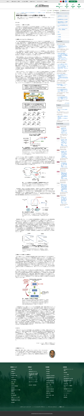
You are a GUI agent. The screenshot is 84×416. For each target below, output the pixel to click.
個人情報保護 (13, 395)
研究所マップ (13, 377)
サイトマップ (39, 1)
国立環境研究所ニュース (33, 12)
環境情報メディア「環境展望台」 (15, 390)
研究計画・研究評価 (32, 385)
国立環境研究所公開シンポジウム (68, 381)
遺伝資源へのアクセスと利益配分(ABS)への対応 (15, 399)
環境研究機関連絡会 (50, 380)
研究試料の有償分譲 (50, 389)
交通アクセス (32, 1)
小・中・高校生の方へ (68, 391)
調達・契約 (13, 381)
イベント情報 (66, 374)
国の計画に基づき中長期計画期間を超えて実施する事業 (33, 374)
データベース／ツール (33, 379)
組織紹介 (13, 371)
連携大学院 (48, 393)
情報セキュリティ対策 (15, 397)
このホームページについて (25, 406)
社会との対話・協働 (50, 395)
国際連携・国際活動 (50, 391)
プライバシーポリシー (52, 406)
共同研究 (48, 373)
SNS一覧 (65, 395)
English (45, 1)
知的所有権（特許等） (50, 382)
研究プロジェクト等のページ (33, 382)
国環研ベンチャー (49, 386)
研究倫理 (13, 402)
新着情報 (65, 397)
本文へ (8, 1)
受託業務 (48, 369)
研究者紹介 (13, 373)
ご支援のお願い (73, 1)
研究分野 (30, 369)
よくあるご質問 (25, 1)
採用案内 (13, 383)
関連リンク (62, 406)
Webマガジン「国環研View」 (68, 386)
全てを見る (67, 103)
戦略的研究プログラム (33, 371)
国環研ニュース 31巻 (41, 12)
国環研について (13, 367)
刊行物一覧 (27, 12)
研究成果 (30, 377)
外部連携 (47, 367)
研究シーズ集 (48, 384)
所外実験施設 (13, 379)
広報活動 (22, 12)
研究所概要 (13, 369)
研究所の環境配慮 (14, 385)
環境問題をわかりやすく (68, 388)
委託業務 (48, 371)
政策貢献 (13, 388)
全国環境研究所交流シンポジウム (50, 378)
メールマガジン (67, 393)
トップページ (18, 12)
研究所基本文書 (14, 375)
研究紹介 (30, 367)
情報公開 (13, 393)
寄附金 (47, 397)
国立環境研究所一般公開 (68, 378)
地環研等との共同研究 (50, 375)
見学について (66, 376)
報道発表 (65, 372)
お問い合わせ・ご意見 (15, 1)
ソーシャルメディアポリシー (39, 406)
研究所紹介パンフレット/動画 (68, 370)
